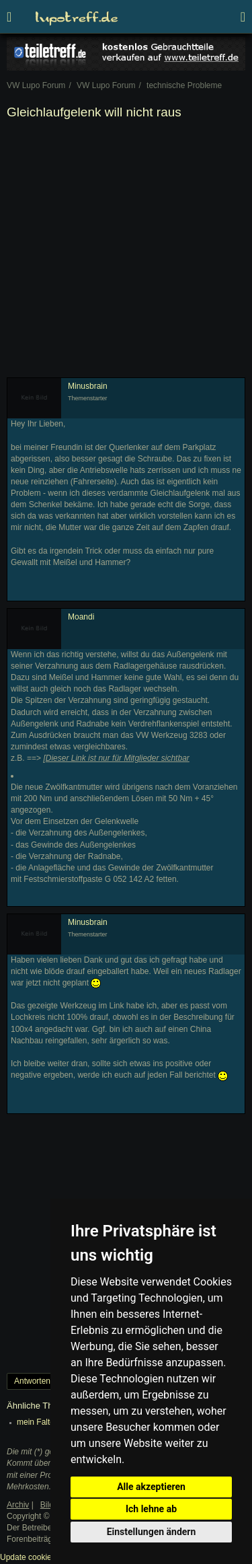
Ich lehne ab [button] (151, 1508)
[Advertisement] (126, 251)
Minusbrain (88, 386)
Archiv (18, 1505)
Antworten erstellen (48, 1381)
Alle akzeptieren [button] (151, 1486)
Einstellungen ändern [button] (151, 1531)
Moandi (81, 617)
